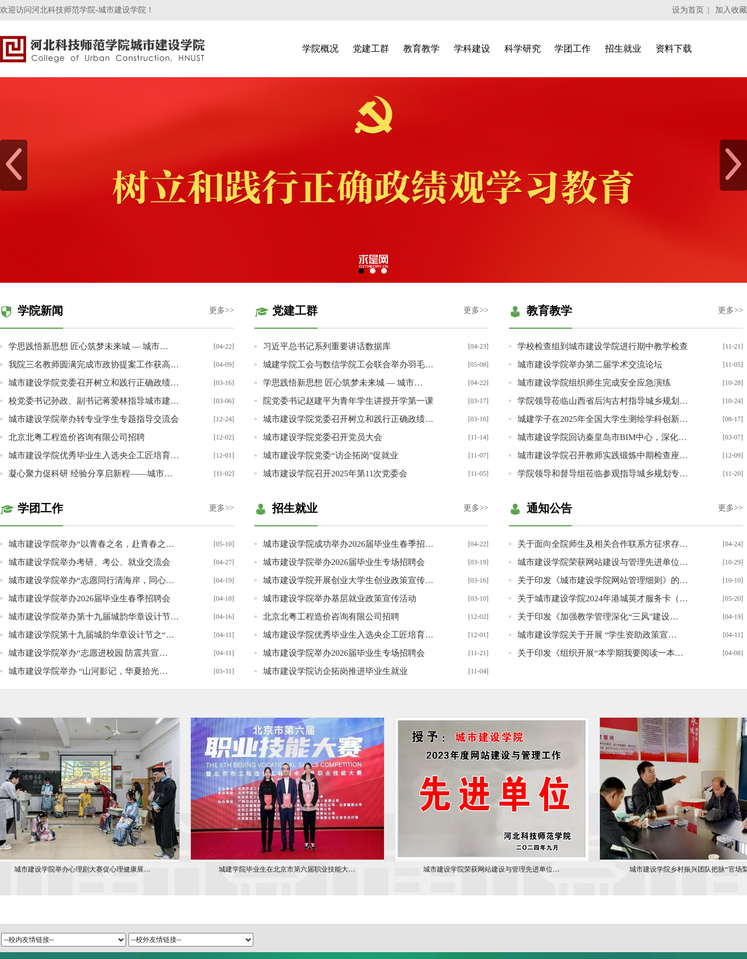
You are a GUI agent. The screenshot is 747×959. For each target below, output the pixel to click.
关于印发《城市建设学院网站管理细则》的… (603, 580)
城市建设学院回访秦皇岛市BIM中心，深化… (602, 437)
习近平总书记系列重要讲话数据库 (327, 346)
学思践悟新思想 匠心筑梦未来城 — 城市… (88, 346)
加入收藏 (731, 10)
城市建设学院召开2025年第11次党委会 (335, 473)
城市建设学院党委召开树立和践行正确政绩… (94, 382)
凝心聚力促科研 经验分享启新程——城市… (91, 473)
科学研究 (522, 48)
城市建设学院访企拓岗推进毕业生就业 (335, 671)
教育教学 (421, 48)
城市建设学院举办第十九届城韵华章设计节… (94, 616)
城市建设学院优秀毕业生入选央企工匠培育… (94, 455)
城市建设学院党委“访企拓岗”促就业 (330, 455)
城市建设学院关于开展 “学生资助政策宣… (597, 634)
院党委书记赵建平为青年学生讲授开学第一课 (348, 400)
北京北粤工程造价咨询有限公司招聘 (77, 437)
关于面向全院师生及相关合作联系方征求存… (603, 543)
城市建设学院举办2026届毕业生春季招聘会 (89, 598)
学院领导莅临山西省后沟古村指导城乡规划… (603, 400)
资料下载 (674, 48)
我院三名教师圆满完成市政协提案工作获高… (94, 364)
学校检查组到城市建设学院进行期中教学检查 (603, 346)
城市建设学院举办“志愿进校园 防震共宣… (88, 653)
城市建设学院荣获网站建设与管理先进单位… (603, 562)
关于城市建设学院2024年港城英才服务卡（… (603, 598)
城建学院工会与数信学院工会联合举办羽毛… (348, 364)
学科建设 (472, 48)
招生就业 (623, 48)
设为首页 (688, 10)
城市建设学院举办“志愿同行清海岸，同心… (91, 580)
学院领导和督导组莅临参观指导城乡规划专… (603, 473)
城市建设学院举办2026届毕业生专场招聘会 (344, 562)
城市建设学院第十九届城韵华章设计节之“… (91, 634)
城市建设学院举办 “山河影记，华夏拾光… (88, 671)
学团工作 (572, 48)
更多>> (221, 310)
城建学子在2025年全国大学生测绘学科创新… (603, 419)
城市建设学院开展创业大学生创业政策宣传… (348, 580)
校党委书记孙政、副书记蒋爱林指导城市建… (94, 400)
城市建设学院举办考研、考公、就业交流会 (89, 562)
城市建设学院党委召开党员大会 (322, 437)
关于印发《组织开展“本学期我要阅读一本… (600, 653)
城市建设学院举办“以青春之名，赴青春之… (91, 543)
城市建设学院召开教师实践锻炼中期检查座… (603, 455)
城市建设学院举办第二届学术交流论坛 (590, 364)
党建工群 (371, 48)
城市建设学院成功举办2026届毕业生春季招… (348, 543)
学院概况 (320, 48)
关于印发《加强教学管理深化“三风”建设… (598, 616)
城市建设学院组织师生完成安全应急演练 (594, 382)
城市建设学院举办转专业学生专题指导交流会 (94, 419)
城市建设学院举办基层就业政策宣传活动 (339, 598)
